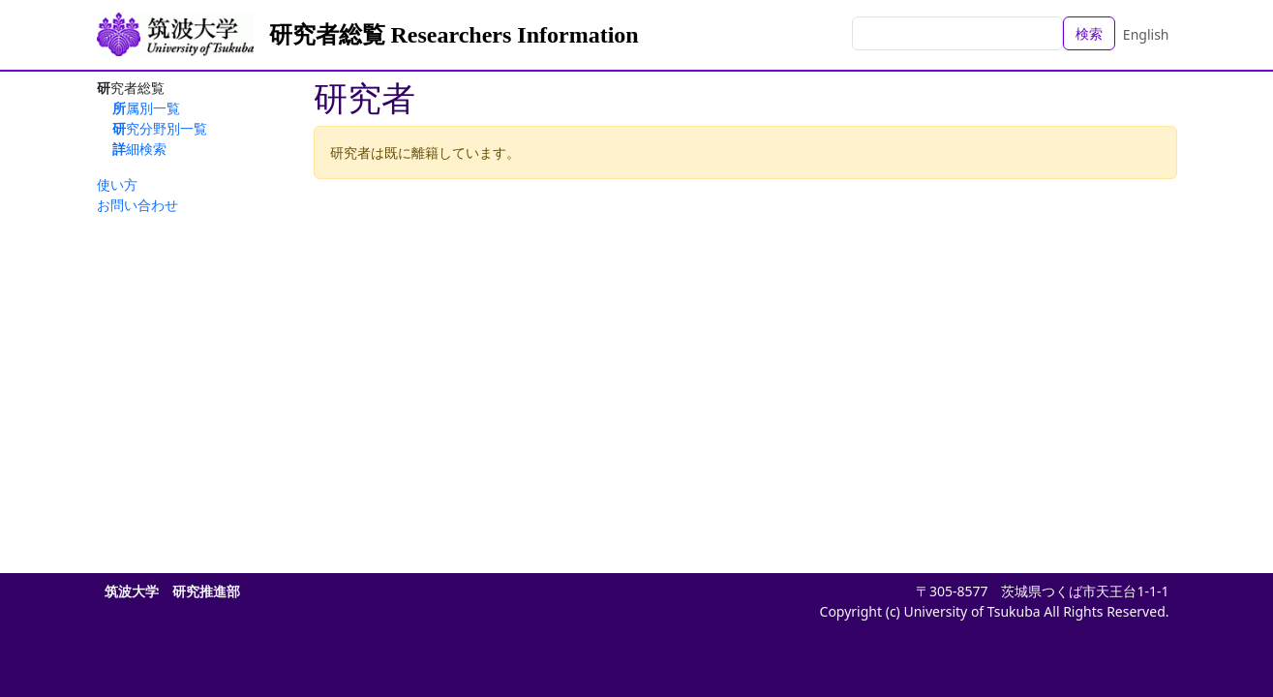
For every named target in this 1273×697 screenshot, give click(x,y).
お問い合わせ (137, 205)
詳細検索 (139, 148)
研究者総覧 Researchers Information (454, 34)
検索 (1089, 33)
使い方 (117, 184)
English (1146, 34)
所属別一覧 (146, 108)
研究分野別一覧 (159, 128)
